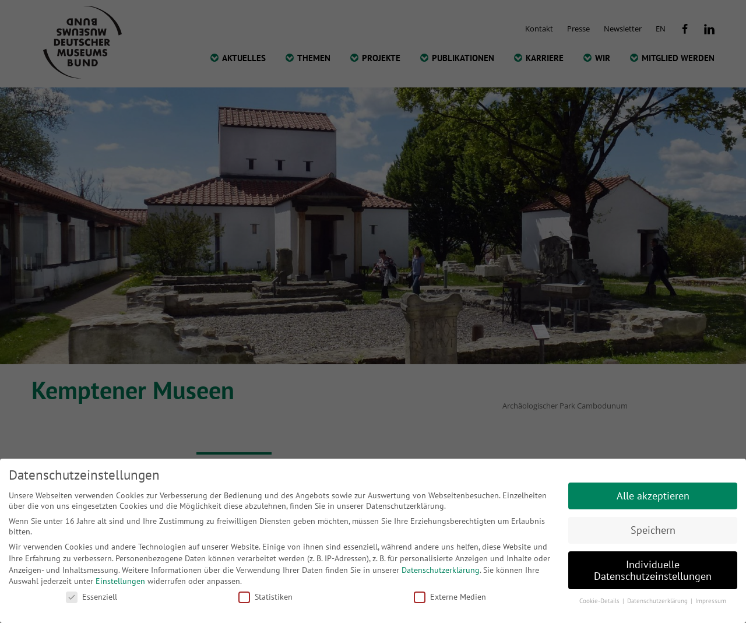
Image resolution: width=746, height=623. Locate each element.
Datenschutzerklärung (441, 570)
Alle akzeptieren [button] (653, 495)
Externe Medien (450, 597)
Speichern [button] (653, 530)
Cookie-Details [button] (600, 601)
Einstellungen (120, 581)
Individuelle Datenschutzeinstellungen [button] (653, 570)
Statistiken (265, 597)
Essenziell (91, 597)
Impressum (710, 601)
